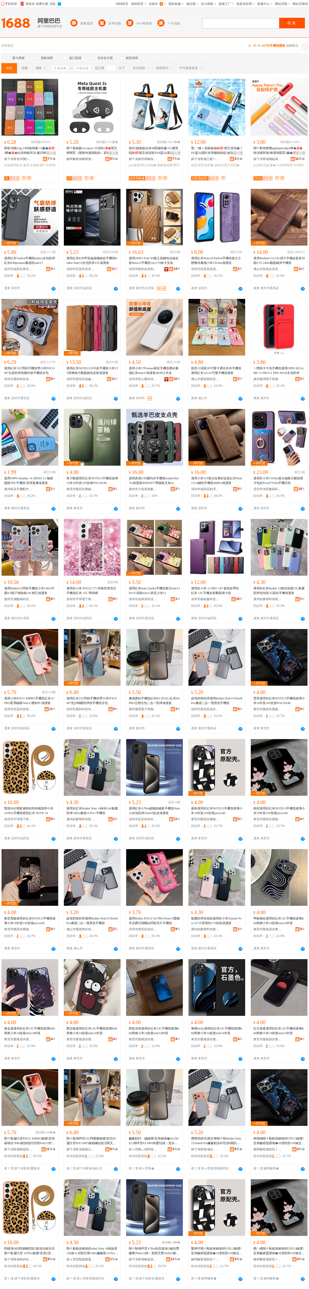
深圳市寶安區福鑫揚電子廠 (80, 379)
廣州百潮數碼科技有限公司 (18, 599)
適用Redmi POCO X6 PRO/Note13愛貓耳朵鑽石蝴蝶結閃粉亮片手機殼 (154, 921)
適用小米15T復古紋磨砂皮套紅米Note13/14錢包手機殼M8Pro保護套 (216, 480)
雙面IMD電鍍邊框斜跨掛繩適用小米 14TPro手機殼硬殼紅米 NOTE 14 (28, 811)
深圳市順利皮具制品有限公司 (143, 269)
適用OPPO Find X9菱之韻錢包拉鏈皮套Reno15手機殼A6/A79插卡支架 (153, 260)
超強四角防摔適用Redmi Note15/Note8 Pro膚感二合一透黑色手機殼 (216, 701)
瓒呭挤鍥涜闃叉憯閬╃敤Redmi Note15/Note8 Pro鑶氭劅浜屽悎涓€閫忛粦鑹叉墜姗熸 (216, 1141)
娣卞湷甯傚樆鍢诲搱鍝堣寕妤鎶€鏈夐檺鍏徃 (267, 159)
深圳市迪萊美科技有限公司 (143, 599)
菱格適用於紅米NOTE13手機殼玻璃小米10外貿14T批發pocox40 (217, 811)
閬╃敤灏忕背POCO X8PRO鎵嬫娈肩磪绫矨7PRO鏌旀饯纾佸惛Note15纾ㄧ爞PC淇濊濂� (29, 1141)
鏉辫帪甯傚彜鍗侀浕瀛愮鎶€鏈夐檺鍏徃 (80, 159)
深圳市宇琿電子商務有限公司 (80, 599)
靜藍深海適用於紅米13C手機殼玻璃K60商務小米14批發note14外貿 (154, 1031)
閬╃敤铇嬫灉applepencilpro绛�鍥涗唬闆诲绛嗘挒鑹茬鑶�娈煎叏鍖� (278, 150)
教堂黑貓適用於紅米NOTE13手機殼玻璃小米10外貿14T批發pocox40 (30, 921)
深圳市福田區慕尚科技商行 (18, 269)
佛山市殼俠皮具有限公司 (267, 269)
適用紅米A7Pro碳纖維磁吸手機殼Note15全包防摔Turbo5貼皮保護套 (154, 811)
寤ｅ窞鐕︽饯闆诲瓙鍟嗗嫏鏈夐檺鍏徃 (143, 1149)
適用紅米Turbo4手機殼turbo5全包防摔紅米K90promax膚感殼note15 (29, 260)
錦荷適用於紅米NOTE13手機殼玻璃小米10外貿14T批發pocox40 (279, 811)
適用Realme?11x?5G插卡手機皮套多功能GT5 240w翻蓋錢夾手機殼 (279, 260)
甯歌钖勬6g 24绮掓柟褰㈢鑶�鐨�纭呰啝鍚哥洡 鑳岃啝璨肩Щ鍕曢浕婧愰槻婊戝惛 (30, 150)
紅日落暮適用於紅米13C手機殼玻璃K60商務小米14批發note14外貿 (278, 1031)
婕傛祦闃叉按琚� (227, 165)
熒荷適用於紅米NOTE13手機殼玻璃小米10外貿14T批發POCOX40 (279, 701)
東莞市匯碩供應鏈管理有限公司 (80, 489)
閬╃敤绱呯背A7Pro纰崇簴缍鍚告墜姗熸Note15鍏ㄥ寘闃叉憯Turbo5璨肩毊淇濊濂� (154, 1251)
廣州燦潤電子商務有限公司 (267, 379)
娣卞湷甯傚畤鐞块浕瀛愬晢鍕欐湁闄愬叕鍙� (18, 1259)
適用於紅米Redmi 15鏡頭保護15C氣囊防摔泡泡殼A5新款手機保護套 (279, 591)
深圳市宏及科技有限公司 (80, 269)
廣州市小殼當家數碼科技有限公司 (143, 489)
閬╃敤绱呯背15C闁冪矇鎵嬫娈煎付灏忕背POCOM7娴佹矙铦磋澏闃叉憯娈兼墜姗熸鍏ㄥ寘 (91, 1141)
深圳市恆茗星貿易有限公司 (205, 269)
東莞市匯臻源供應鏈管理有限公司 (267, 929)
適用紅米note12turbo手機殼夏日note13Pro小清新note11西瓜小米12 (154, 591)
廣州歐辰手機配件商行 (18, 489)
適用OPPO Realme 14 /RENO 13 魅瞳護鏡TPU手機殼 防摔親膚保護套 (28, 480)
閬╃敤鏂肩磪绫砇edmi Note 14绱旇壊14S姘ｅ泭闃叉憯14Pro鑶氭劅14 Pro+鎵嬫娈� (91, 1251)
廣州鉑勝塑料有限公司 (267, 599)
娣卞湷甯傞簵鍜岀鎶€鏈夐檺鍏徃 (80, 1149)
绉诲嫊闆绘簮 (13, 165)
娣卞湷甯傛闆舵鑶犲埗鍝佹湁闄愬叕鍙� (18, 159)
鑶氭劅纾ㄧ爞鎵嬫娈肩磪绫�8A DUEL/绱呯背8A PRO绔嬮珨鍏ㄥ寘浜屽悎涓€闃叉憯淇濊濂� (154, 1141)
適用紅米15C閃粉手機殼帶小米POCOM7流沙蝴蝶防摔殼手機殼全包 (91, 701)
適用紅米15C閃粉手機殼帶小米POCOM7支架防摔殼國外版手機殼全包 (29, 370)
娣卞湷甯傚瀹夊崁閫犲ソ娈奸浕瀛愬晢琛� (205, 1149)
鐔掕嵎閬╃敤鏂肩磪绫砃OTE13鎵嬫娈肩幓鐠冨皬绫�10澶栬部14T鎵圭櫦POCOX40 (279, 1141)
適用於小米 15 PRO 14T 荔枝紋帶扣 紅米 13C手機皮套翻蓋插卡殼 (215, 591)
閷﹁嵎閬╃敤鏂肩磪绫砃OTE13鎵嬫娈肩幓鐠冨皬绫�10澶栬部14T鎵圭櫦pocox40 (279, 1251)
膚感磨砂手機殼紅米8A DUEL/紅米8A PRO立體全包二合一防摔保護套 (154, 701)
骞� (52, 159)
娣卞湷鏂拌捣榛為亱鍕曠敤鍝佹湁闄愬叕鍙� (143, 159)
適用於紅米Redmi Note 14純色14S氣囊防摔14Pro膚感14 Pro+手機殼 (92, 811)
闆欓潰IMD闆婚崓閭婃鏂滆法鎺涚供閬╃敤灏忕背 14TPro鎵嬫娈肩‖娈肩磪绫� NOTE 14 (29, 1251)
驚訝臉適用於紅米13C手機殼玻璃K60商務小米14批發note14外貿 (91, 1031)
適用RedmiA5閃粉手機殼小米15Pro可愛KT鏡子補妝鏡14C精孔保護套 (29, 591)
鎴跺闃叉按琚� (202, 165)
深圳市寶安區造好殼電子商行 (205, 709)
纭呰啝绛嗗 (285, 165)
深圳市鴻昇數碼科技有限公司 (267, 489)
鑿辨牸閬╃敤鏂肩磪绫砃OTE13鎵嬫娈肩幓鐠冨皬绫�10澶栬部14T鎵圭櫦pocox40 (216, 1251)
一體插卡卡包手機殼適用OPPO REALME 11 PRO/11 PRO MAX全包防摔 (278, 370)
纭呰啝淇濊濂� (264, 165)
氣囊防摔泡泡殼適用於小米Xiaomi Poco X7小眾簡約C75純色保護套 (216, 921)
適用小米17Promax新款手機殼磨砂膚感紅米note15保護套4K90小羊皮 (153, 370)
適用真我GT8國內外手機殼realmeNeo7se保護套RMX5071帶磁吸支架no (154, 480)
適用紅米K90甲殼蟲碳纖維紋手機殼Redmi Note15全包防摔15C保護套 (91, 260)
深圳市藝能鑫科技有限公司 (205, 599)
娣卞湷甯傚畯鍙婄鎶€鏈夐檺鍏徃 (18, 1149)
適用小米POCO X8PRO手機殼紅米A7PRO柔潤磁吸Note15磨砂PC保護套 (29, 701)
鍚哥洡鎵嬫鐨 (34, 165)
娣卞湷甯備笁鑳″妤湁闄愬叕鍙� (205, 159)
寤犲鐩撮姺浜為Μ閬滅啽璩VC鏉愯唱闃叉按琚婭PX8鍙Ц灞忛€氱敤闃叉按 (153, 150)
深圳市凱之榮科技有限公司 (143, 379)
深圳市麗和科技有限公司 (18, 379)
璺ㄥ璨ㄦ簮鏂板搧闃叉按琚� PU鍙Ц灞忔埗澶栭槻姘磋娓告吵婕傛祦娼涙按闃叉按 (216, 150)
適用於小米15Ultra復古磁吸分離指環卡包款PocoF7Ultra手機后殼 (278, 480)
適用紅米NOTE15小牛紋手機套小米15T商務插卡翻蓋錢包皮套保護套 (92, 370)
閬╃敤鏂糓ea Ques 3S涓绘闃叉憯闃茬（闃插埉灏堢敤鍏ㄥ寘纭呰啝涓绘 (91, 150)
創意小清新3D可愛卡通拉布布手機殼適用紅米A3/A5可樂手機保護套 (216, 370)
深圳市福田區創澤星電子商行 (205, 489)
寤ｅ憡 (51, 153)
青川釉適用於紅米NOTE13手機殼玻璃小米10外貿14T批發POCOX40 (92, 480)
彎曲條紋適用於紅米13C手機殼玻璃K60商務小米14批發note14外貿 (278, 921)
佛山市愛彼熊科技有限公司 (205, 379)
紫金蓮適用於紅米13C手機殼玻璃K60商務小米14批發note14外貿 (29, 1031)
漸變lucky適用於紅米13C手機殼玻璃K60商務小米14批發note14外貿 (216, 1031)
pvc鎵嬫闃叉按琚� (142, 165)
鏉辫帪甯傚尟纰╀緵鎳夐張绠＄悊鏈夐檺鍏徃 (267, 1149)
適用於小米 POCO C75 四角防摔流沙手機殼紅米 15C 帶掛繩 (91, 591)
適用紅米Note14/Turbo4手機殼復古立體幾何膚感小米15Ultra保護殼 (216, 260)
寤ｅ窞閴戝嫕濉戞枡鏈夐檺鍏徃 (80, 1259)
